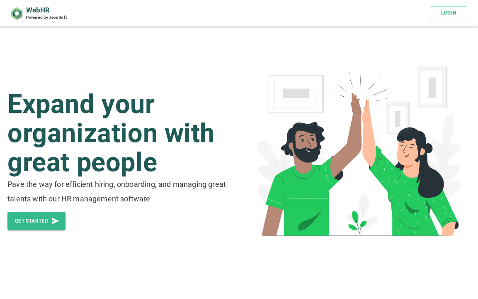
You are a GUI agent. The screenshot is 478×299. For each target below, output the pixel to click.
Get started (36, 221)
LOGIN (448, 13)
